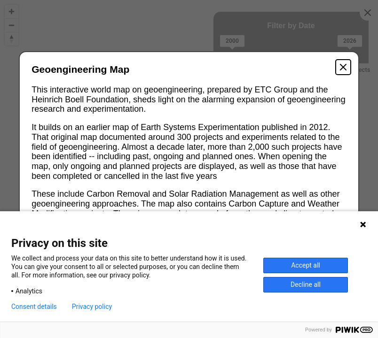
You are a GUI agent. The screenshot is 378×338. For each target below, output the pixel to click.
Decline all (306, 284)
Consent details (34, 306)
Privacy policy (92, 306)
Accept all (305, 265)
